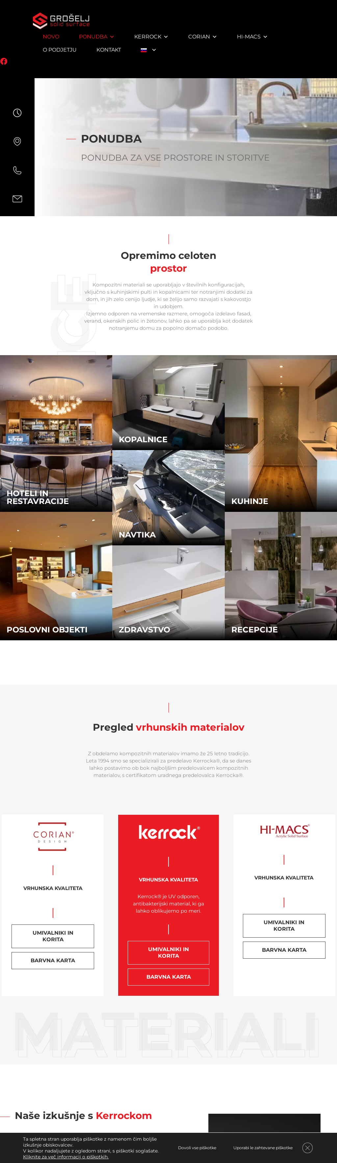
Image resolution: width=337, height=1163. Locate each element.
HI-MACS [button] (252, 37)
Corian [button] (202, 37)
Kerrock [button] (151, 37)
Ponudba (97, 37)
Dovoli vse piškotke (174, 1145)
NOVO (51, 37)
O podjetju (60, 50)
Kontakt (108, 50)
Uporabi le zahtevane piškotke (254, 1145)
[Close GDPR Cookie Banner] (307, 1145)
